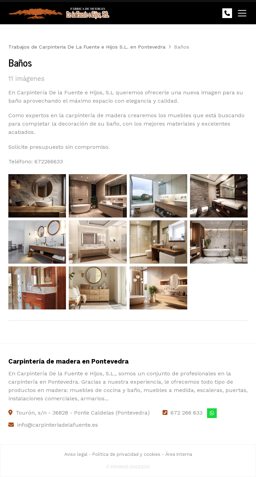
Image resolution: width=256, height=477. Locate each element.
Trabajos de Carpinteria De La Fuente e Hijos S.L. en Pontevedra (86, 47)
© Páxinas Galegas (128, 467)
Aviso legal (76, 454)
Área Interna (178, 454)
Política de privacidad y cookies (126, 454)
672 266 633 (187, 412)
